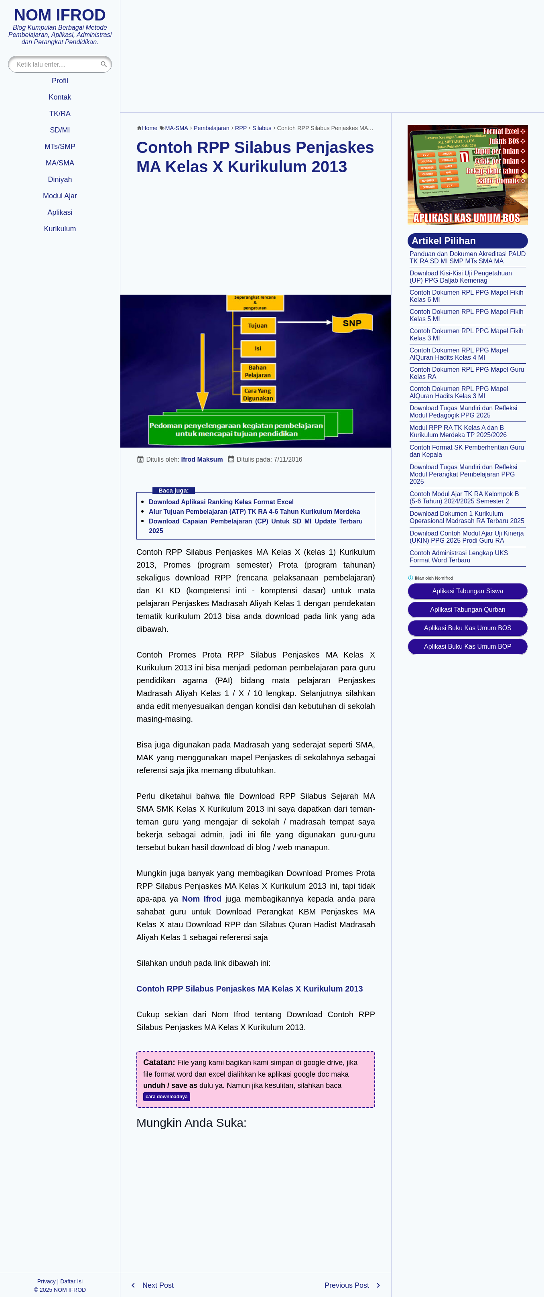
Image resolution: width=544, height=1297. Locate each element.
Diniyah (60, 179)
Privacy (46, 1281)
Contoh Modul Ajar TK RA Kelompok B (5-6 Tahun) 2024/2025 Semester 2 (464, 498)
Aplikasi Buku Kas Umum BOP (468, 646)
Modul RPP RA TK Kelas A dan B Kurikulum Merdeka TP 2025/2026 (458, 431)
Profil (60, 81)
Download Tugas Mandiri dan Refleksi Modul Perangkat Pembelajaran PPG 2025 (464, 474)
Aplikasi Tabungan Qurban (467, 609)
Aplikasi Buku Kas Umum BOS (468, 628)
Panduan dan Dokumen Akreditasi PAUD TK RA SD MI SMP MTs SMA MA (468, 257)
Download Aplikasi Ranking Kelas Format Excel (221, 502)
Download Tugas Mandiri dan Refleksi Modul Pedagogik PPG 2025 (464, 412)
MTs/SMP (60, 147)
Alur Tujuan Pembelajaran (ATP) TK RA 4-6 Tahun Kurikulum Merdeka (254, 511)
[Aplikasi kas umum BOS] (468, 175)
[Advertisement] (332, 56)
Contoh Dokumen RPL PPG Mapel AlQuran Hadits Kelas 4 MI (459, 354)
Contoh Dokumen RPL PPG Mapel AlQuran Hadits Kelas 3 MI (459, 392)
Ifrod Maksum (202, 459)
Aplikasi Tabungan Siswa (467, 591)
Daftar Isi (71, 1281)
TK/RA (60, 114)
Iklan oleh (430, 578)
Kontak (60, 97)
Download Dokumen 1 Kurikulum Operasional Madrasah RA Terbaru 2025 (467, 517)
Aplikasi (59, 212)
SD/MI (60, 130)
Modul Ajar (60, 196)
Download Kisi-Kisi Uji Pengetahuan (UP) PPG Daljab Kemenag (461, 277)
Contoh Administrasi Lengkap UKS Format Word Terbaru (459, 557)
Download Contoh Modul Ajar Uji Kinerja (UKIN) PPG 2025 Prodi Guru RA (467, 537)
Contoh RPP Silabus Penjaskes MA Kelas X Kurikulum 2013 (249, 988)
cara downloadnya (167, 1096)
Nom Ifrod (202, 898)
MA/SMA (60, 163)
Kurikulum (60, 229)
